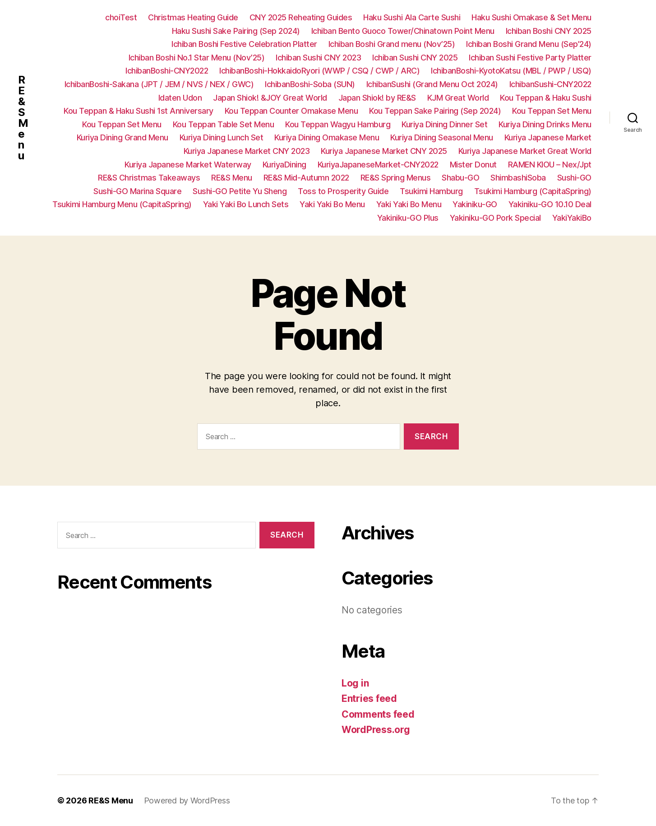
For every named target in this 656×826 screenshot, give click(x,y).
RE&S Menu (23, 117)
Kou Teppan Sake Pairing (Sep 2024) (435, 111)
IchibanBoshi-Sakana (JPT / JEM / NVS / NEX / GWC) (159, 84)
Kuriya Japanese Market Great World (524, 151)
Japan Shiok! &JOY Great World (270, 97)
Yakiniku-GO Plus (408, 218)
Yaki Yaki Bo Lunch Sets (246, 204)
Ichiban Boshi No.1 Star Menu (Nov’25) (197, 57)
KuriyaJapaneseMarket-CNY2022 (378, 164)
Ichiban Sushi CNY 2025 (414, 57)
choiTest (121, 17)
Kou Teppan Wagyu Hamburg (337, 124)
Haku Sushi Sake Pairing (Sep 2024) (236, 31)
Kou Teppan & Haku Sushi (545, 97)
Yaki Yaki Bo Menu (332, 204)
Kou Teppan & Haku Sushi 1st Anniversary (138, 111)
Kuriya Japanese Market (547, 137)
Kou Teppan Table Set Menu (223, 124)
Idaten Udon (180, 97)
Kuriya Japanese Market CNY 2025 (384, 151)
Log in (355, 683)
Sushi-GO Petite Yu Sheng (239, 191)
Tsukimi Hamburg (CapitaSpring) (532, 191)
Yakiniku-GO (475, 204)
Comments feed (378, 714)
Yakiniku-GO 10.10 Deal (549, 204)
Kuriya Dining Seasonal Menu (441, 137)
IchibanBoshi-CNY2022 (166, 70)
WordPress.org (376, 729)
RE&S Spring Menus (395, 177)
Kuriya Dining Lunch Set (221, 137)
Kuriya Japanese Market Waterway (188, 164)
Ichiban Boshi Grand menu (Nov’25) (391, 44)
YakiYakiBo (571, 218)
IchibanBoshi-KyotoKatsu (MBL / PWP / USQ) (511, 70)
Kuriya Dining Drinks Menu (545, 124)
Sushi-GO (574, 177)
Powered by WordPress (187, 800)
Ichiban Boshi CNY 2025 (548, 31)
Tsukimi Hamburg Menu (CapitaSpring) (122, 204)
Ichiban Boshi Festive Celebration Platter (244, 44)
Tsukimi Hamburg (431, 191)
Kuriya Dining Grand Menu (122, 137)
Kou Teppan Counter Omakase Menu (291, 111)
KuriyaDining (284, 164)
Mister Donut (473, 164)
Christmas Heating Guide (193, 17)
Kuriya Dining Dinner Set (444, 124)
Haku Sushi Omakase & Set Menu (531, 17)
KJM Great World (458, 97)
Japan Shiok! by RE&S (377, 97)
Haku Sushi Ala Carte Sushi (411, 17)
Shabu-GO (460, 177)
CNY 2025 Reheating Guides (300, 17)
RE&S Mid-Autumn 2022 (306, 177)
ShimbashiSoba (518, 177)
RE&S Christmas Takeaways (149, 177)
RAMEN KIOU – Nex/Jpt (549, 164)
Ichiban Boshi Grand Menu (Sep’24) (528, 44)
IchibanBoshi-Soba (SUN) (310, 84)
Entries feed (369, 698)
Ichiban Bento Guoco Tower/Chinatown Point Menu (402, 31)
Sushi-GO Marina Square (137, 191)
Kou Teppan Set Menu (551, 111)
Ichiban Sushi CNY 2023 (318, 57)
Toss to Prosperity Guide (343, 191)
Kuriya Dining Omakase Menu (326, 137)
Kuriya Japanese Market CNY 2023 (247, 151)
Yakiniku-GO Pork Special (495, 218)
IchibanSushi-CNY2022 (550, 84)
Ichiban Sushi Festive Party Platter (530, 57)
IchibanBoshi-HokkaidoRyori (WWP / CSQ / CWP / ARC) (319, 70)
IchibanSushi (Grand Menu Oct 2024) (432, 84)
